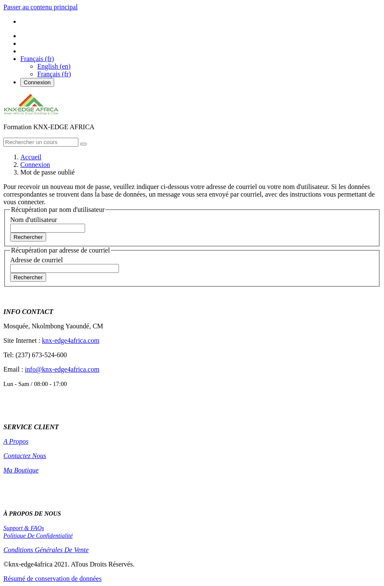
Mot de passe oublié (47, 172)
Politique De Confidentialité (38, 535)
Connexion (37, 82)
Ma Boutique (21, 470)
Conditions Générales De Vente (45, 549)
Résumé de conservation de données (52, 578)
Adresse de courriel (36, 260)
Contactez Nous (24, 455)
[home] (31, 112)
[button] (37, 58)
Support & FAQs (23, 528)
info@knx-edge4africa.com (62, 369)
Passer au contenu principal (40, 7)
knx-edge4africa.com (70, 340)
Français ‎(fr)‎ (54, 74)
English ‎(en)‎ (54, 66)
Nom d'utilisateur (33, 219)
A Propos (15, 441)
